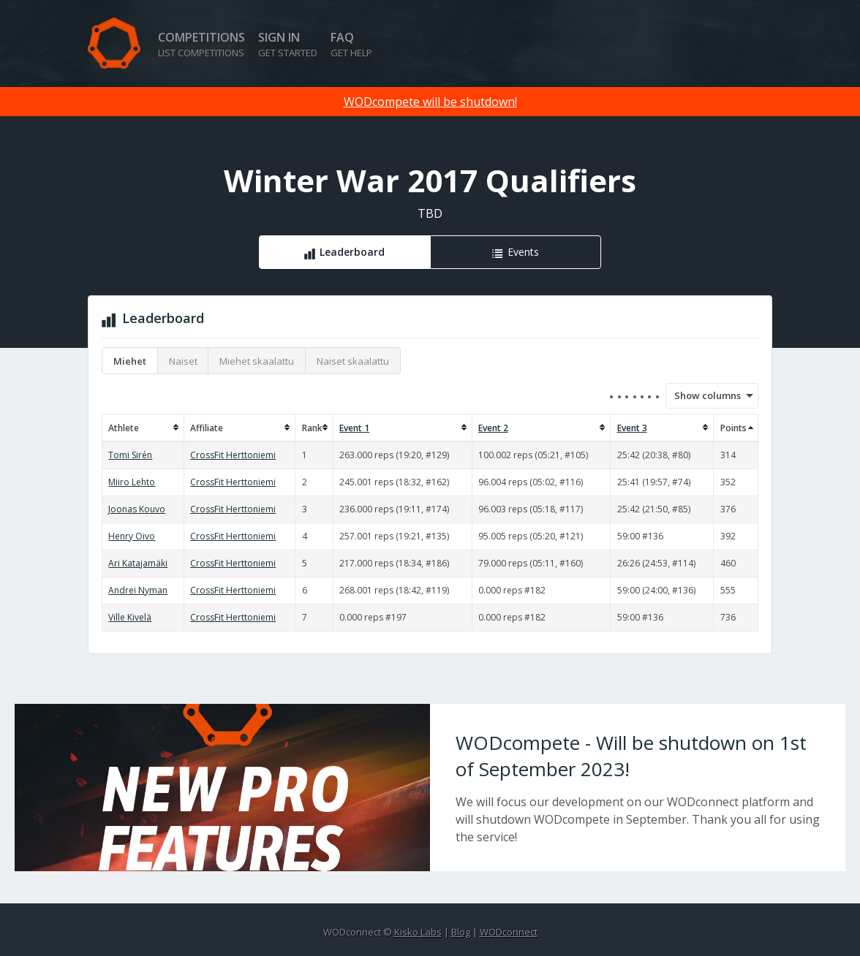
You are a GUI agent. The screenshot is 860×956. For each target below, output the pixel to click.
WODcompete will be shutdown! (430, 102)
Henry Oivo (131, 536)
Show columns (702, 395)
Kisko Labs (418, 931)
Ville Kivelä (129, 617)
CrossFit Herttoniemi (233, 455)
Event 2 (493, 428)
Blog (460, 931)
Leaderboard (352, 252)
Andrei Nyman (137, 590)
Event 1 (354, 428)
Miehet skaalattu (256, 361)
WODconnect (509, 931)
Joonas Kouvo (136, 509)
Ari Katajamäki (137, 563)
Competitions (201, 44)
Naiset (183, 361)
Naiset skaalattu (353, 361)
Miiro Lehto (131, 482)
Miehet (129, 361)
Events (523, 252)
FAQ (351, 44)
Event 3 (632, 428)
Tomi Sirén (130, 455)
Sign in (287, 44)
